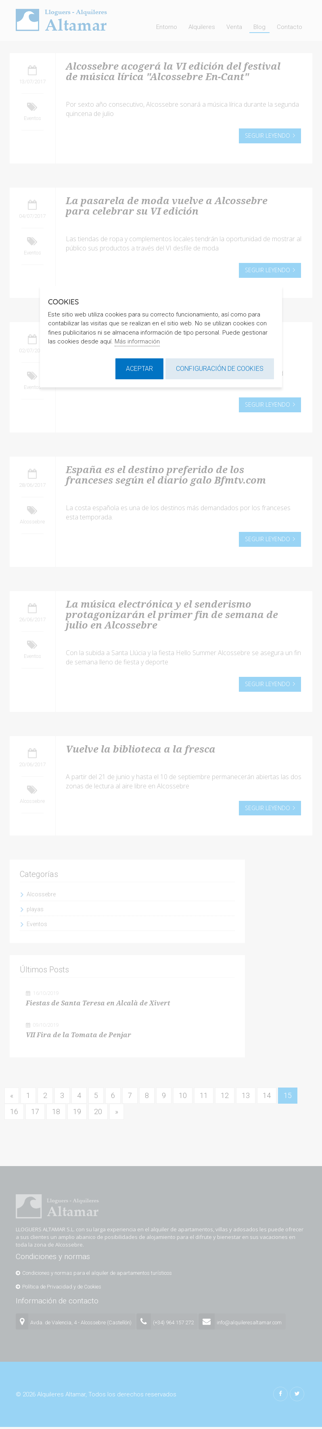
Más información (137, 341)
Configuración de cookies (219, 368)
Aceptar (139, 368)
